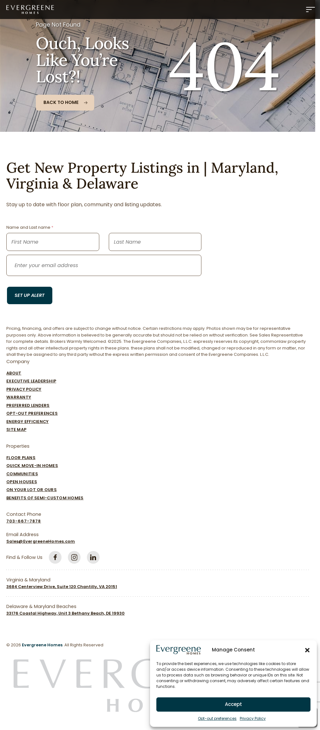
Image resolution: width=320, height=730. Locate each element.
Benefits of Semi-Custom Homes (44, 498)
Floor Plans (21, 457)
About (13, 373)
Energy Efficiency (27, 421)
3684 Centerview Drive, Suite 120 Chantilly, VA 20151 (61, 586)
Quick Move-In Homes (32, 465)
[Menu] (310, 9)
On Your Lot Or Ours (31, 489)
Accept (233, 704)
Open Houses (21, 481)
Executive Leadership (31, 381)
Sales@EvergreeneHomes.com (40, 541)
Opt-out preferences (217, 718)
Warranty (18, 397)
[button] (307, 650)
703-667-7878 (23, 521)
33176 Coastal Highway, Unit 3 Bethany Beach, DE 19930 (65, 613)
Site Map (16, 429)
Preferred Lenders (27, 405)
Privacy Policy (253, 718)
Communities (22, 474)
